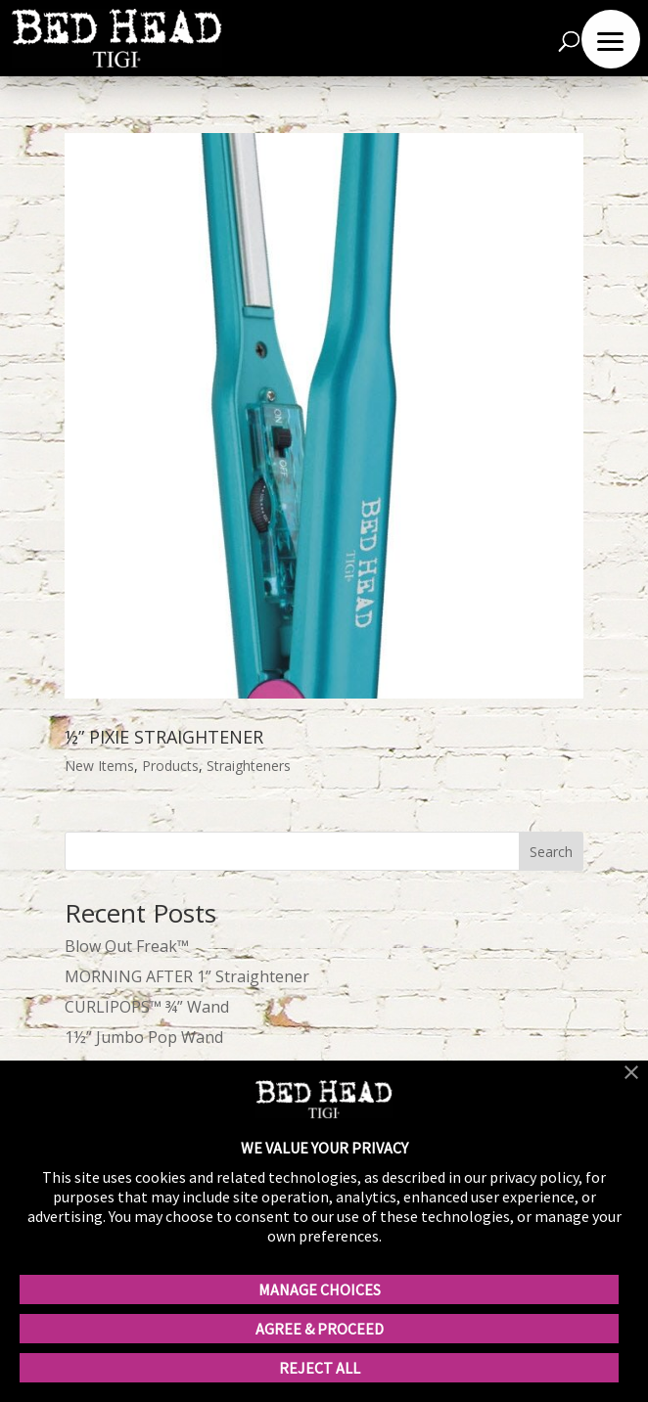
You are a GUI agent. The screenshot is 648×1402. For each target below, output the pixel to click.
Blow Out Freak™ (127, 946)
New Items (99, 765)
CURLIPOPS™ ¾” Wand (147, 1007)
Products (170, 765)
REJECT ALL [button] (319, 1368)
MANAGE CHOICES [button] (319, 1289)
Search (551, 851)
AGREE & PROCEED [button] (319, 1328)
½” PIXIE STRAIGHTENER (164, 736)
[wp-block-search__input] (324, 851)
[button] (631, 1074)
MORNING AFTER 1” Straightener (187, 976)
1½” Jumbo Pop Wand (144, 1037)
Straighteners (249, 765)
